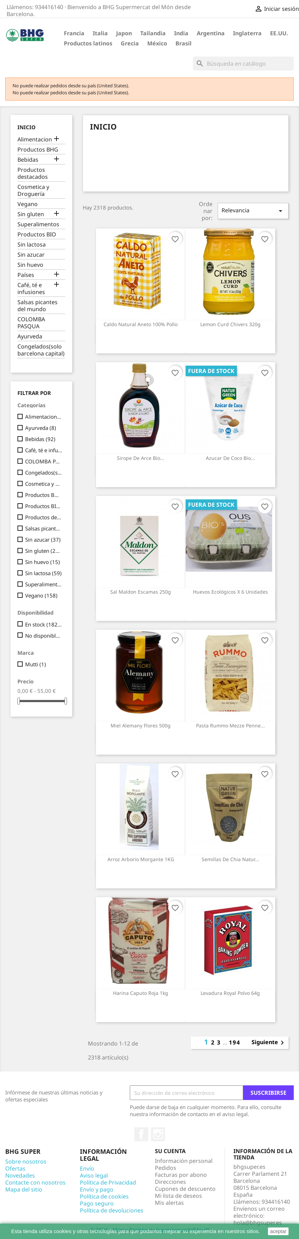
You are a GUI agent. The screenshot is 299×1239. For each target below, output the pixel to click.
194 (234, 1042)
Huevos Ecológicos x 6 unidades (230, 591)
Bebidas (27, 159)
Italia (100, 33)
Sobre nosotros (25, 1161)
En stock (43, 624)
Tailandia (153, 33)
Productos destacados (32, 173)
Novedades (20, 1175)
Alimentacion (34, 139)
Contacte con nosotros (35, 1182)
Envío (87, 1168)
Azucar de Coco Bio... (230, 458)
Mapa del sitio (23, 1189)
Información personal (183, 1161)
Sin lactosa (31, 244)
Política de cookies (104, 1196)
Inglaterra (247, 33)
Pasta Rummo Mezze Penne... (230, 725)
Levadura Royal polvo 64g (230, 993)
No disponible (43, 635)
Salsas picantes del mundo (37, 306)
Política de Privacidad (108, 1182)
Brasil (183, 43)
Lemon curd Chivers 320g (230, 324)
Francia (74, 33)
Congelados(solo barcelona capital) (41, 350)
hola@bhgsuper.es (257, 1222)
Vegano (27, 204)
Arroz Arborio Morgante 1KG (140, 859)
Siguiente (269, 1043)
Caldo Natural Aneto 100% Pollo (141, 324)
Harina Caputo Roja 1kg (140, 993)
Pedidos (165, 1168)
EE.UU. (279, 33)
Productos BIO (36, 234)
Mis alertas (169, 1203)
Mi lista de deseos (178, 1196)
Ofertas (15, 1168)
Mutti (35, 664)
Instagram (158, 1134)
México (157, 43)
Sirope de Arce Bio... (140, 458)
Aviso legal (94, 1175)
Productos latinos (88, 43)
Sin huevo (30, 265)
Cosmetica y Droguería (33, 190)
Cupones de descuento (185, 1189)
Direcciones (170, 1182)
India (181, 33)
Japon (124, 33)
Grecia (130, 43)
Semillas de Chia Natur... (230, 859)
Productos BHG (37, 149)
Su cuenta (170, 1151)
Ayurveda (29, 336)
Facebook (141, 1134)
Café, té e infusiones (31, 288)
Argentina (211, 33)
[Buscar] (243, 64)
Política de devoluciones (111, 1210)
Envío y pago (96, 1189)
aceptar (278, 1231)
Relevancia (253, 210)
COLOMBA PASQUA (31, 323)
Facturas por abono (181, 1175)
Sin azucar (31, 254)
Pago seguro (97, 1203)
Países (25, 275)
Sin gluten (30, 214)
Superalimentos (38, 224)
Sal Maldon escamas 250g (140, 591)
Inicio (26, 127)
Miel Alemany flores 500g (141, 725)
